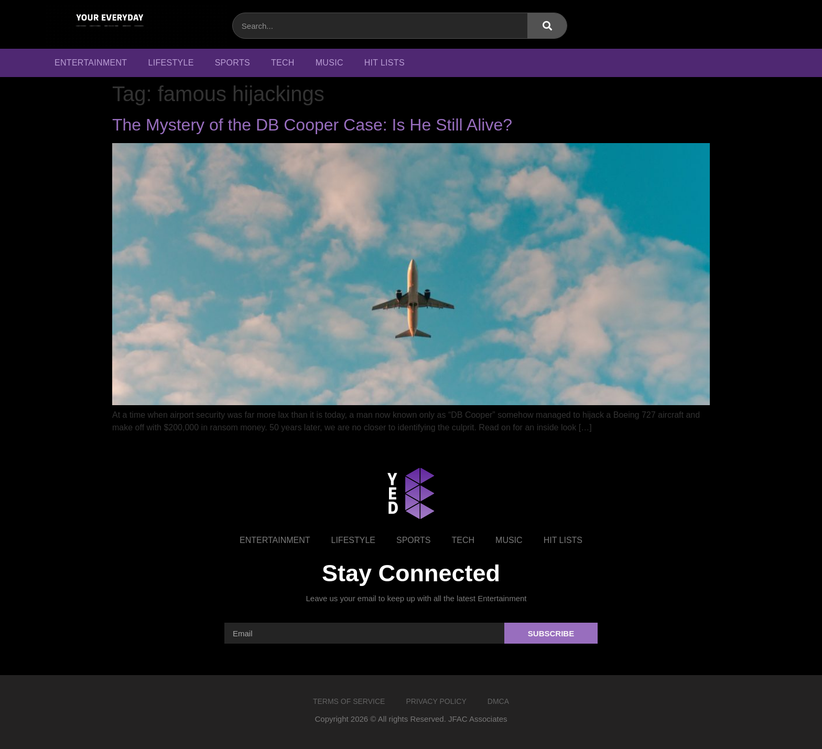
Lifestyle (170, 62)
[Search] (547, 25)
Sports (232, 62)
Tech (283, 62)
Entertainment (91, 62)
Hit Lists (384, 62)
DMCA (498, 701)
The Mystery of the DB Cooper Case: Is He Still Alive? (312, 124)
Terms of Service (349, 701)
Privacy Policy (436, 701)
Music (329, 62)
